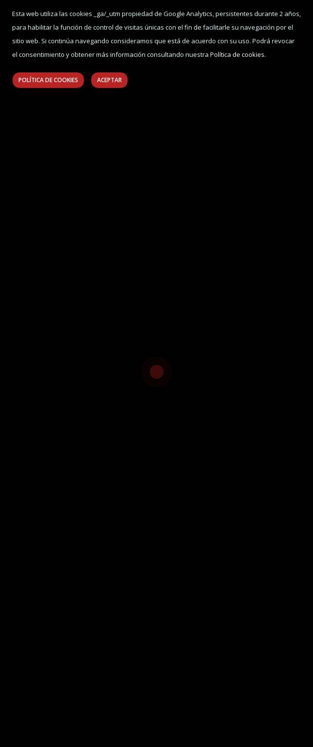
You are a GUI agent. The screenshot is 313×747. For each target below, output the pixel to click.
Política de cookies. (238, 54)
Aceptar (109, 80)
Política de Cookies (48, 80)
